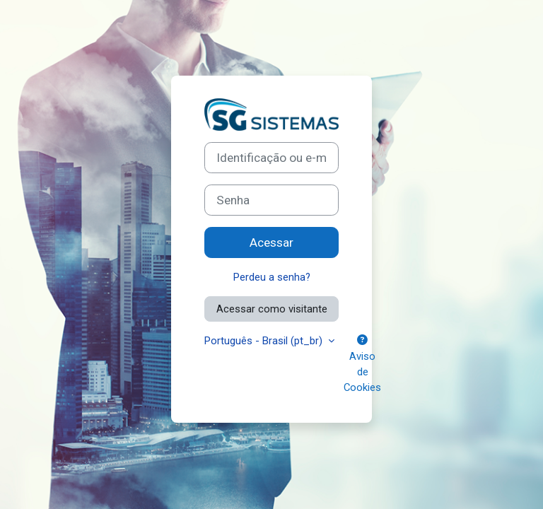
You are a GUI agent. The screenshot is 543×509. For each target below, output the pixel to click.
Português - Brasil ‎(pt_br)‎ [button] (264, 340)
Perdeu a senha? (271, 277)
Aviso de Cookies (362, 364)
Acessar (271, 242)
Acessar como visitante (271, 309)
